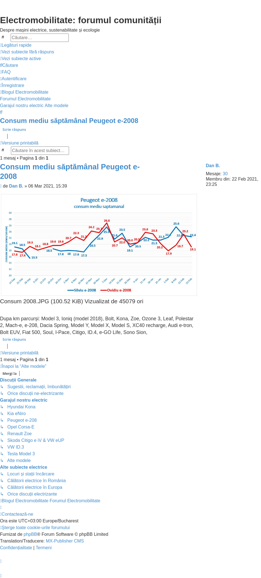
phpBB (30, 534)
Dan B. (213, 165)
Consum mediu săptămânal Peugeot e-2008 (69, 120)
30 (225, 173)
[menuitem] (27, 52)
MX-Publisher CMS (65, 541)
